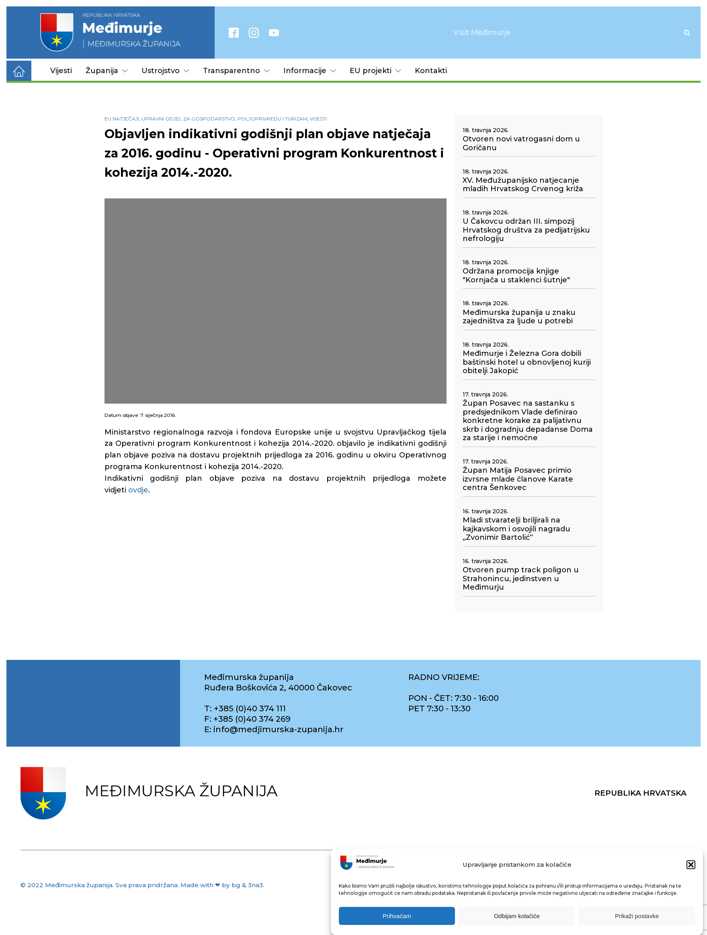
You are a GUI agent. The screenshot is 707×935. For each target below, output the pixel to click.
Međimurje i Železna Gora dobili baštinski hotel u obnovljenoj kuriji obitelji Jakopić (527, 362)
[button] (691, 865)
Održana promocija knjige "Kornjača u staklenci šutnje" (516, 275)
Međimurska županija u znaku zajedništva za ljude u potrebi (519, 317)
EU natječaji (122, 119)
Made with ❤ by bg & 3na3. (222, 885)
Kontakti (431, 70)
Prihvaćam (397, 916)
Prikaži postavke (637, 916)
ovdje (138, 490)
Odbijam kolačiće (517, 916)
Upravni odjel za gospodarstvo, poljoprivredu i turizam (224, 119)
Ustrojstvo (165, 70)
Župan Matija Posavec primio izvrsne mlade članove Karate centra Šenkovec (518, 479)
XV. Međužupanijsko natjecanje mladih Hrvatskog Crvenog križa (523, 185)
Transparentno (236, 70)
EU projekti (375, 70)
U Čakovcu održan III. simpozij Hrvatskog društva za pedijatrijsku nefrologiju (526, 230)
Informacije (309, 70)
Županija (107, 70)
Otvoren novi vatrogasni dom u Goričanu (521, 143)
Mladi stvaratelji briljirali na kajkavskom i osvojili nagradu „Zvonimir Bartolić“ (516, 529)
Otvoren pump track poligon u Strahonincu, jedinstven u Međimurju (521, 579)
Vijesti (61, 70)
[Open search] (687, 32)
